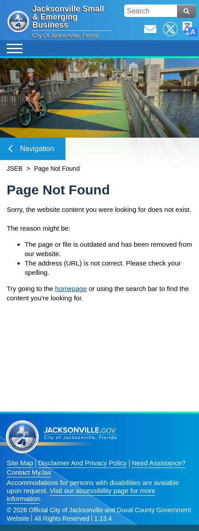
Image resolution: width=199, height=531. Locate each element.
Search (186, 11)
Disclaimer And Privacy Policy (82, 463)
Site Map (20, 463)
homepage (71, 288)
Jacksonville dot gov (61, 436)
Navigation (31, 148)
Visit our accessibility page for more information (81, 494)
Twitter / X (170, 29)
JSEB (14, 168)
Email (150, 29)
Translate (190, 29)
